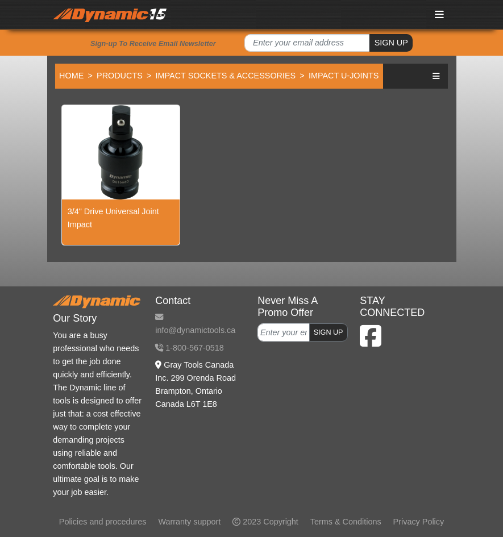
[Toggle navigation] (439, 14)
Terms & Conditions (345, 521)
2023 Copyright (265, 521)
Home (71, 75)
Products (120, 75)
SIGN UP (391, 42)
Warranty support (189, 521)
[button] (436, 76)
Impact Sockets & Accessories (226, 75)
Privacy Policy (418, 521)
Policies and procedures (103, 521)
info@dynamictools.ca (195, 324)
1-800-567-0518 (189, 347)
